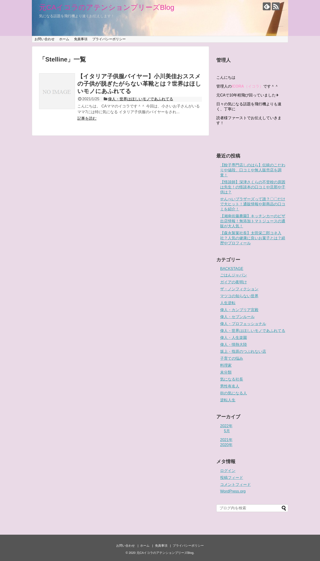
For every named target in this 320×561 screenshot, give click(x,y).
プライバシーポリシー (109, 39)
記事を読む (87, 118)
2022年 (226, 426)
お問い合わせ (44, 39)
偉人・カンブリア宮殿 (239, 310)
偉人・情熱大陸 (233, 344)
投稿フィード (231, 478)
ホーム (64, 39)
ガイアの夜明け (233, 282)
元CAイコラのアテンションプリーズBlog (106, 7)
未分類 (226, 372)
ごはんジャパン (233, 275)
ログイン (227, 471)
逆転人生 (227, 400)
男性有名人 (229, 386)
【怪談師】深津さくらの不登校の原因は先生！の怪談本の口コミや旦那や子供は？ (252, 187)
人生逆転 (227, 303)
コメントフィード (235, 484)
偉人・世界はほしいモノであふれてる (140, 99)
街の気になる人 (233, 393)
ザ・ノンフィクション (239, 289)
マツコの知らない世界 (239, 296)
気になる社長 (231, 379)
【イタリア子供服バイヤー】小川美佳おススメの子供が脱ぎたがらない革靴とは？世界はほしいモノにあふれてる (139, 83)
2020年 (226, 445)
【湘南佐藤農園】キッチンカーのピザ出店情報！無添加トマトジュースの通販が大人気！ (252, 221)
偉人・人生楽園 (233, 338)
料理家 (226, 365)
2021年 (226, 440)
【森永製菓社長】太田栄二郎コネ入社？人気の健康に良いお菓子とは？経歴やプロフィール (252, 238)
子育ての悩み (231, 358)
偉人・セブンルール (237, 317)
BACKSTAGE (231, 269)
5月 (227, 431)
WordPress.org (233, 491)
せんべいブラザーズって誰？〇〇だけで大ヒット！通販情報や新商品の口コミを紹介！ (252, 204)
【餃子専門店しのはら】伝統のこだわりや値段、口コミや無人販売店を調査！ (252, 170)
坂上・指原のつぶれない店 (243, 351)
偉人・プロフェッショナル (243, 324)
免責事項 (80, 39)
